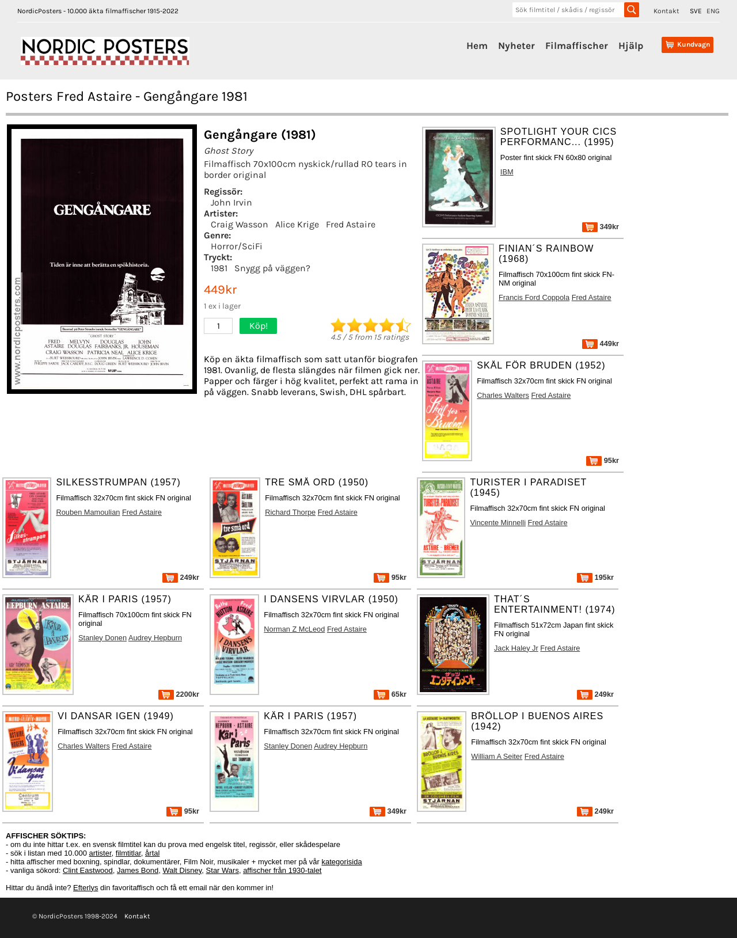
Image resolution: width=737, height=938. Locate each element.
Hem (477, 45)
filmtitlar (128, 853)
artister (100, 853)
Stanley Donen (102, 637)
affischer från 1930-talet (282, 870)
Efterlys (85, 887)
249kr (180, 577)
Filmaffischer (576, 45)
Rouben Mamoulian (88, 512)
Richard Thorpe (290, 512)
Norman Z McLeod (294, 629)
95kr (602, 460)
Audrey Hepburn (155, 637)
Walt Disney (182, 870)
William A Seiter (496, 756)
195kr (595, 577)
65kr (390, 694)
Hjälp (630, 45)
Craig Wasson (239, 224)
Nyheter (516, 45)
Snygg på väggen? (272, 268)
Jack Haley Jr (516, 648)
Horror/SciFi (237, 246)
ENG (713, 11)
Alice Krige (297, 224)
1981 (219, 268)
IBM (507, 172)
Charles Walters (503, 395)
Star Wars (222, 870)
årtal (152, 853)
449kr (600, 343)
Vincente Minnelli (498, 522)
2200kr (178, 694)
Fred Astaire (350, 224)
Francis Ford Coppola (534, 297)
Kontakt (666, 11)
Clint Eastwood (88, 870)
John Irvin (231, 202)
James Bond (137, 870)
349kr (600, 226)
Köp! (258, 325)
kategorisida (342, 861)
